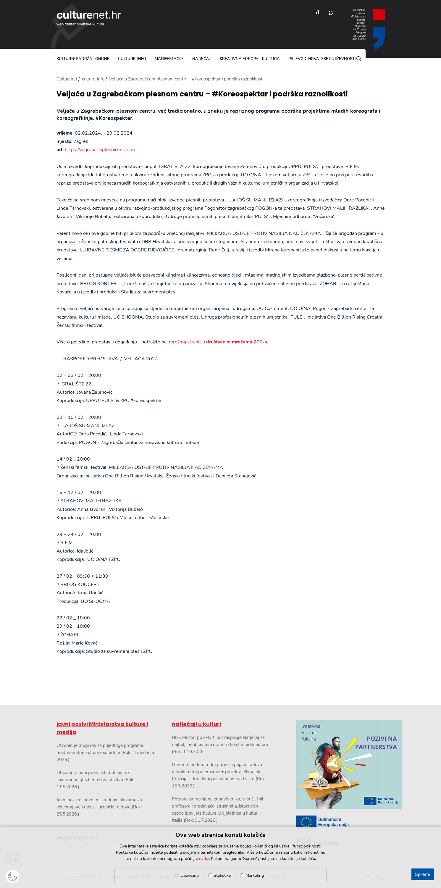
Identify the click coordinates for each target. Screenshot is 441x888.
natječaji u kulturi (196, 724)
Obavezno (189, 875)
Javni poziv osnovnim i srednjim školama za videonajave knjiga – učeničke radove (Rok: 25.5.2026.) (99, 807)
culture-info (132, 59)
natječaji (201, 59)
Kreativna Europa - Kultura (250, 59)
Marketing (254, 875)
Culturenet (66, 79)
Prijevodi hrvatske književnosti (322, 59)
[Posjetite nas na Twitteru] (331, 12)
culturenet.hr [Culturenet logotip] (88, 18)
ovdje (204, 858)
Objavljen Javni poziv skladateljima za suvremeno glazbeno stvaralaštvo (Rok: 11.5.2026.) (95, 780)
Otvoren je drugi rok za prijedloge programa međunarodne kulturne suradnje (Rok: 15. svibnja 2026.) (105, 752)
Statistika (222, 875)
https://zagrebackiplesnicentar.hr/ (100, 149)
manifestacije (169, 59)
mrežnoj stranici (186, 342)
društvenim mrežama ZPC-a (236, 342)
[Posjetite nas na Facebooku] (317, 12)
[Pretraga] (358, 58)
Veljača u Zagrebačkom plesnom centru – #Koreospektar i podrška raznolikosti (202, 94)
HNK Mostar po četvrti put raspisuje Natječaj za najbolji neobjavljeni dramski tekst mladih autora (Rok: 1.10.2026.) (220, 744)
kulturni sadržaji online (82, 59)
